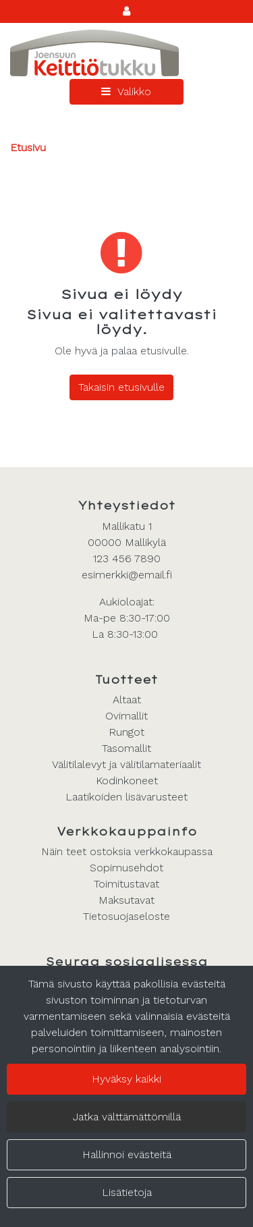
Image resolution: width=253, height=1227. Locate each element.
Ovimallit (126, 715)
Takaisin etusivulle (121, 387)
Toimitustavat (126, 883)
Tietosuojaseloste (126, 916)
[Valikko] (126, 92)
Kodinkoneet (127, 780)
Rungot (126, 732)
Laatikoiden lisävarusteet (126, 796)
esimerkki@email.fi (127, 574)
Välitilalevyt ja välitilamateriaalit (126, 764)
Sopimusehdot (126, 867)
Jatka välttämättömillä (127, 1116)
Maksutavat (126, 900)
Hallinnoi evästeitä (126, 1154)
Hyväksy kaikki (126, 1078)
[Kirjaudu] (126, 11)
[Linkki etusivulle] (94, 53)
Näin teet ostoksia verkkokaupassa (127, 851)
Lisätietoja (127, 1192)
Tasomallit (126, 748)
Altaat (127, 699)
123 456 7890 (127, 558)
